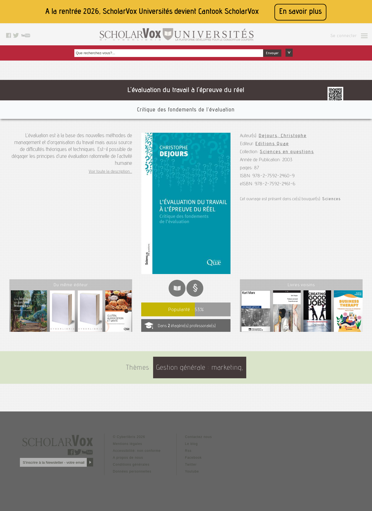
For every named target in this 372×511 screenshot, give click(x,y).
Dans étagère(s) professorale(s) (187, 326)
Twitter (191, 464)
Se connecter (344, 36)
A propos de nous (128, 458)
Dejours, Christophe (282, 136)
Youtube (192, 471)
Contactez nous (198, 437)
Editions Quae (272, 144)
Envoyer (272, 53)
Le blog (191, 444)
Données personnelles (132, 471)
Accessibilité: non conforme (137, 451)
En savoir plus (300, 12)
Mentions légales (127, 444)
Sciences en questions (287, 152)
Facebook (193, 458)
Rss (188, 451)
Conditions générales (131, 464)
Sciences (331, 199)
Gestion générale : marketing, (199, 368)
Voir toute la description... (110, 172)
